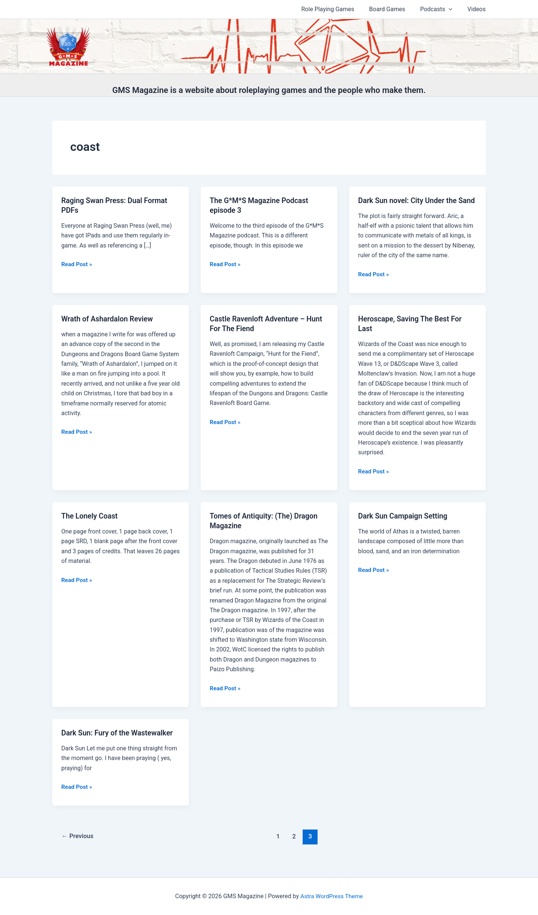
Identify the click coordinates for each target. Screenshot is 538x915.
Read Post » (77, 264)
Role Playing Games (338, 9)
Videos (478, 9)
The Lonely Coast (90, 525)
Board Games (394, 9)
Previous (78, 845)
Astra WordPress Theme (331, 896)
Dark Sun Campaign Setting (404, 525)
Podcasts (440, 9)
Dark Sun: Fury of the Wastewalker (118, 741)
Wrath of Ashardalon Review (108, 328)
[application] (453, 9)
